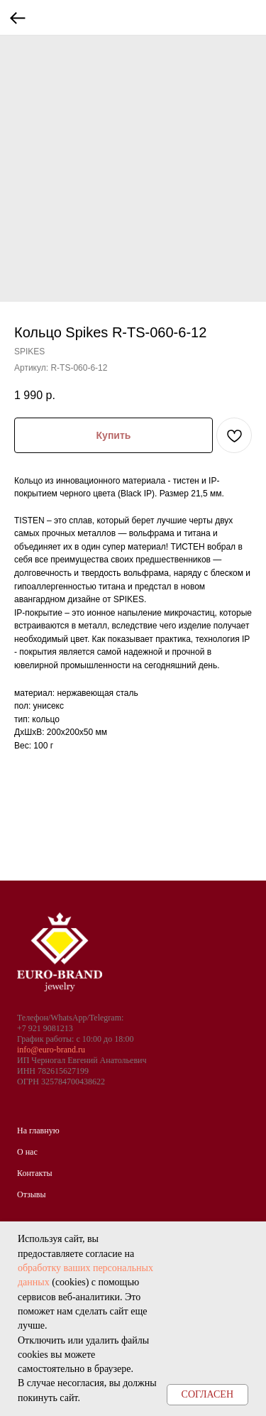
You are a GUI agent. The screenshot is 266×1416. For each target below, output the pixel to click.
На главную (38, 1130)
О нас (27, 1152)
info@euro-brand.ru (51, 1050)
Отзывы (31, 1194)
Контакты (34, 1173)
